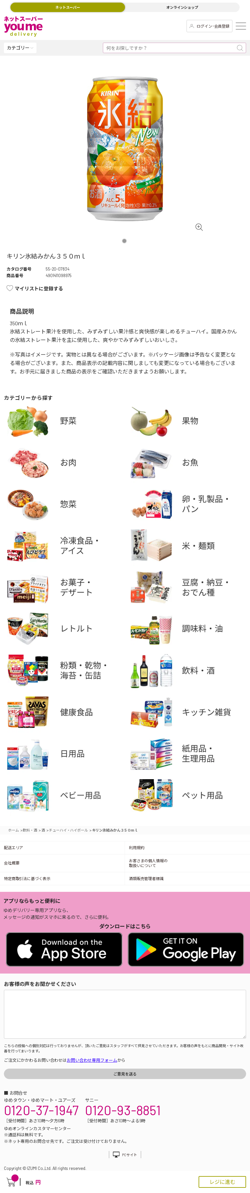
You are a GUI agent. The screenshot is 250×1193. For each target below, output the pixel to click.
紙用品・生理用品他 (190, 755)
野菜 (66, 422)
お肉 (66, 464)
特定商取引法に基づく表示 (27, 878)
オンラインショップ (182, 7)
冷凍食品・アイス (66, 547)
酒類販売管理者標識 (146, 878)
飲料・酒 (190, 672)
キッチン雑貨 (190, 714)
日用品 (66, 755)
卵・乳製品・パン (190, 506)
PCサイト (129, 1155)
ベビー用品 (66, 797)
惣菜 (66, 506)
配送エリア (13, 847)
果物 (190, 422)
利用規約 (137, 847)
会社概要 (12, 863)
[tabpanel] (125, 149)
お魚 (190, 464)
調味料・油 (190, 631)
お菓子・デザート (66, 589)
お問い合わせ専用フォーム (92, 1060)
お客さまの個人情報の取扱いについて (148, 863)
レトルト (66, 631)
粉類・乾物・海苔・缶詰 (66, 672)
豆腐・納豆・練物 (190, 589)
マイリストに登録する (39, 288)
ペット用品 (190, 797)
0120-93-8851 (122, 1109)
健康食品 (66, 714)
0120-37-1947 (41, 1109)
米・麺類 (190, 547)
